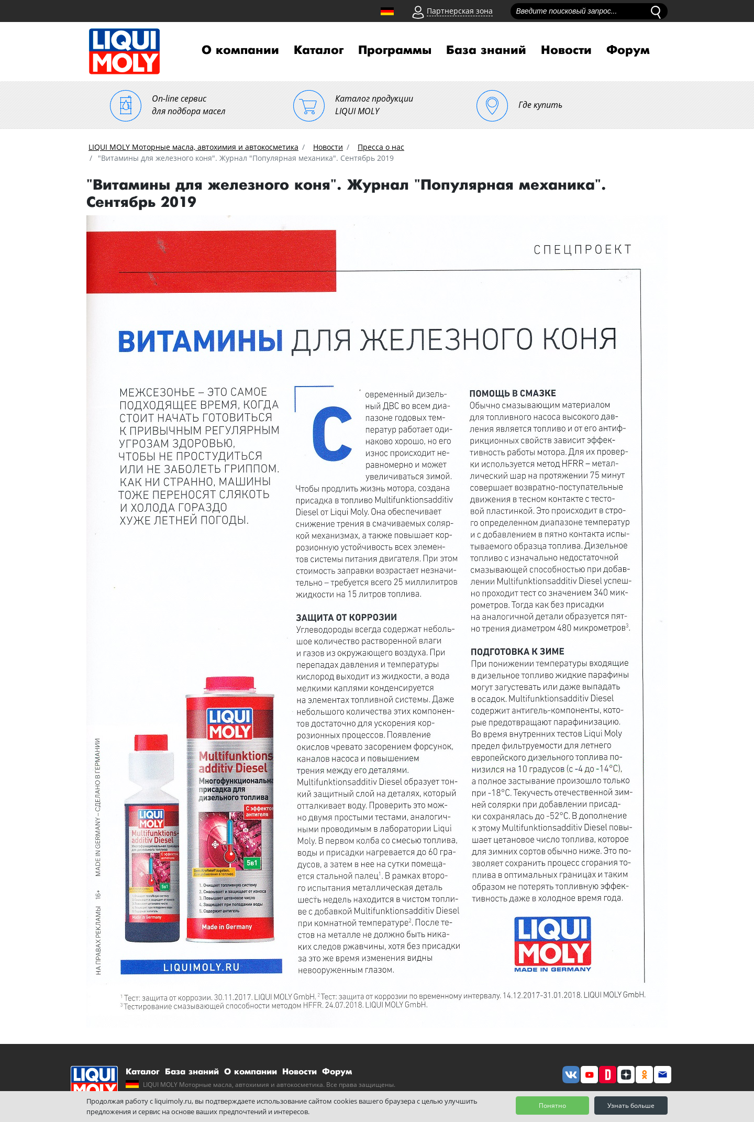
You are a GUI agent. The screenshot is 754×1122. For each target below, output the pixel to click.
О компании (240, 50)
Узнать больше (631, 1105)
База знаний (486, 50)
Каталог (318, 50)
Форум (628, 50)
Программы (394, 50)
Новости (566, 50)
